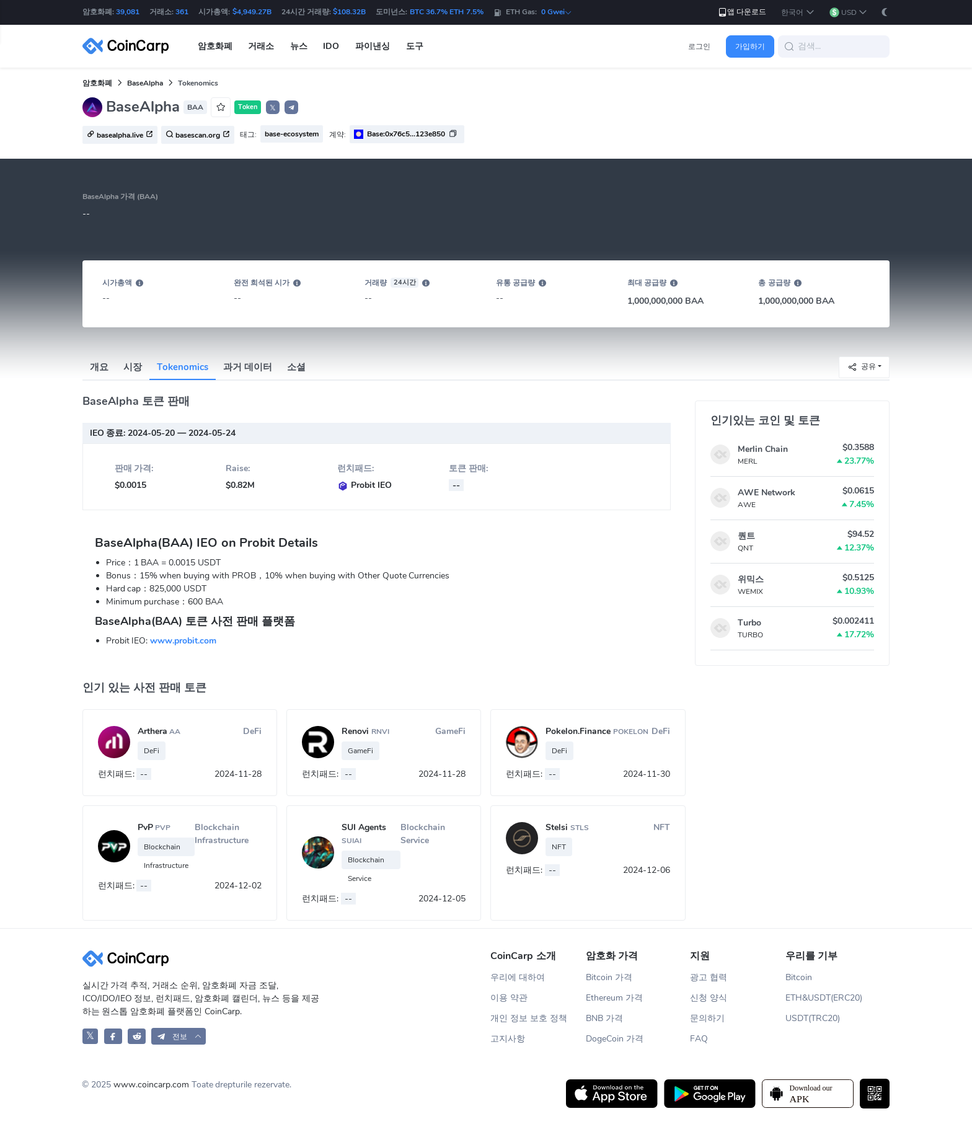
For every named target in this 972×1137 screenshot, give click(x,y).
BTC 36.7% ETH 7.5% (447, 12)
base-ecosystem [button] (292, 134)
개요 (99, 367)
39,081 (127, 12)
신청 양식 (708, 998)
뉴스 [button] (298, 46)
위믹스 (751, 579)
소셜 (296, 367)
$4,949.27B (252, 12)
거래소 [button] (261, 46)
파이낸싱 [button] (372, 46)
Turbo (749, 623)
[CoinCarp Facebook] (113, 1036)
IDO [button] (331, 46)
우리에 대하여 (517, 977)
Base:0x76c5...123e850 (406, 134)
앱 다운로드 (741, 12)
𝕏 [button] (273, 108)
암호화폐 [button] (215, 46)
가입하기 (750, 46)
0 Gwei (556, 12)
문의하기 (707, 1018)
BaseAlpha (145, 83)
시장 (132, 367)
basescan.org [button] (198, 135)
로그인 (699, 46)
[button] (797, 12)
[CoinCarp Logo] (128, 46)
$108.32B (349, 12)
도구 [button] (414, 46)
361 (181, 12)
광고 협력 (708, 977)
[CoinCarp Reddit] (137, 1036)
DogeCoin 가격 (614, 1039)
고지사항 (507, 1039)
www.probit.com (183, 641)
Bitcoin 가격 (609, 977)
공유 (861, 366)
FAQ (699, 1039)
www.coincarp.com (151, 1085)
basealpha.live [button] (120, 135)
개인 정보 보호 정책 (528, 1018)
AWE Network (766, 492)
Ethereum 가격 (614, 998)
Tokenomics (182, 367)
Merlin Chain (763, 449)
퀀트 (746, 536)
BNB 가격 (604, 1018)
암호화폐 (97, 83)
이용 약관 (509, 998)
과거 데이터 (247, 367)
